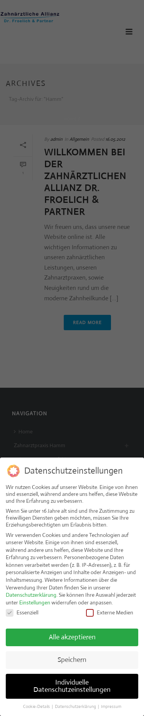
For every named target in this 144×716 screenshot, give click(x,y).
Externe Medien (109, 609)
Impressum (111, 703)
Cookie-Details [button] (37, 703)
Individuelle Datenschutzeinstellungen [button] (72, 683)
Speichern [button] (72, 657)
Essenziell (22, 609)
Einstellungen (34, 599)
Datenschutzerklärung (31, 592)
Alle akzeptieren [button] (72, 634)
